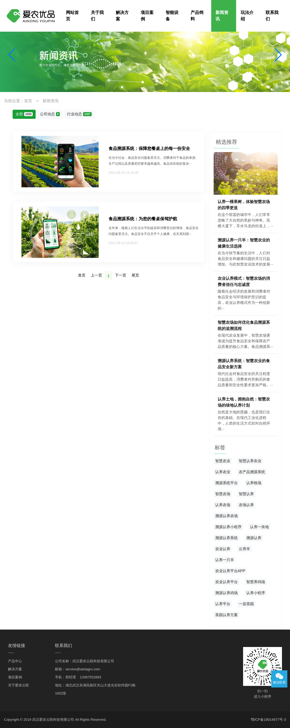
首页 (81, 275)
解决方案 (122, 15)
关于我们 (97, 15)
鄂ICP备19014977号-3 (268, 719)
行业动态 (79, 114)
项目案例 (147, 15)
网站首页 (72, 15)
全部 (24, 114)
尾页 (135, 275)
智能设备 (172, 15)
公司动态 (50, 114)
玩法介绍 (247, 15)
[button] (12, 55)
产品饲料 (197, 15)
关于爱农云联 (18, 685)
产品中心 (15, 661)
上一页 (96, 275)
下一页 (120, 275)
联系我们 (272, 15)
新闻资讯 (221, 15)
